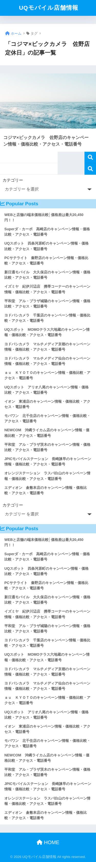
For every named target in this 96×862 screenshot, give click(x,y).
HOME (48, 842)
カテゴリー (13, 180)
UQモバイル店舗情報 (48, 8)
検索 (90, 157)
